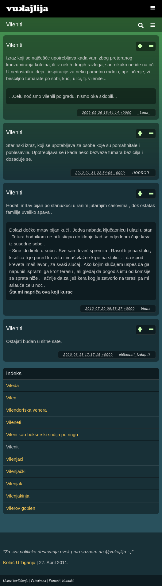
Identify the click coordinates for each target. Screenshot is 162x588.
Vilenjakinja (17, 495)
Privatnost (38, 580)
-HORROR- (141, 173)
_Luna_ (144, 112)
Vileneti (13, 422)
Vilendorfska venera (26, 410)
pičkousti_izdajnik (135, 354)
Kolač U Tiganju (19, 562)
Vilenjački (15, 471)
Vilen (11, 397)
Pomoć (54, 580)
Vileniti (14, 45)
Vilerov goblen (20, 508)
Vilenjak (14, 483)
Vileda (12, 385)
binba (146, 308)
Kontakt (68, 580)
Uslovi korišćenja (16, 580)
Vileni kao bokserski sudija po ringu (42, 434)
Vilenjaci (14, 459)
